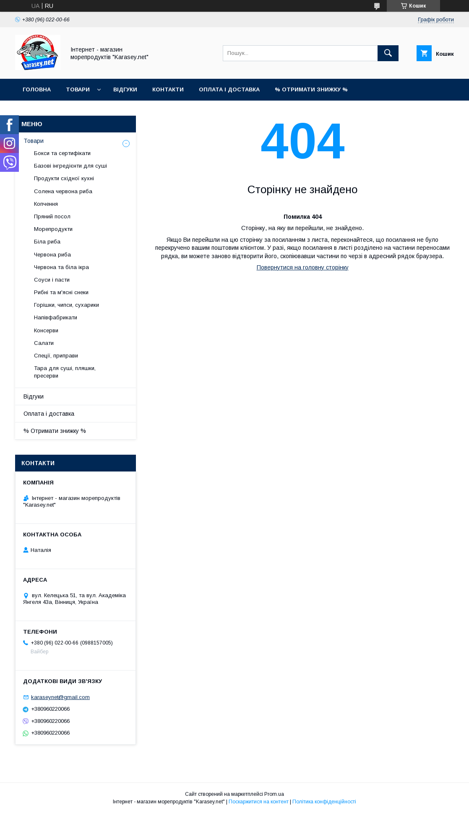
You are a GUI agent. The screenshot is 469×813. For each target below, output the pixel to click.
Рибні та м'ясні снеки (61, 292)
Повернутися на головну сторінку (303, 267)
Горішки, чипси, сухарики (66, 305)
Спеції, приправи (56, 355)
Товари (78, 89)
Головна (37, 89)
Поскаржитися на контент (259, 802)
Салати (44, 343)
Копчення (46, 204)
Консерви (46, 330)
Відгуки (125, 89)
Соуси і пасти (52, 280)
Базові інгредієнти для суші (70, 166)
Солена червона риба (63, 191)
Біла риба (47, 241)
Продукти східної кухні (64, 178)
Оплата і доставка (229, 89)
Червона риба (52, 254)
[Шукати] (388, 53)
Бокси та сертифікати (62, 153)
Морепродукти (53, 229)
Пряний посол (52, 216)
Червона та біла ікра (61, 267)
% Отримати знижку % (311, 89)
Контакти (168, 89)
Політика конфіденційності (324, 802)
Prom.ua (274, 794)
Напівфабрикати (55, 317)
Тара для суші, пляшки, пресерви (65, 372)
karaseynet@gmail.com (60, 697)
